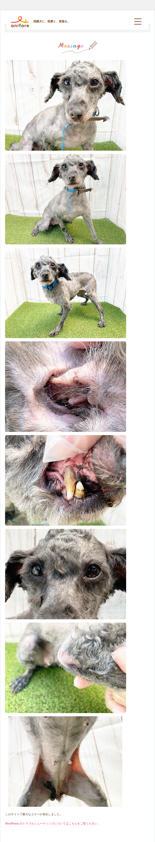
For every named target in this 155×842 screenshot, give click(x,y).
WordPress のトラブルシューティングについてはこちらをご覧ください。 (52, 823)
